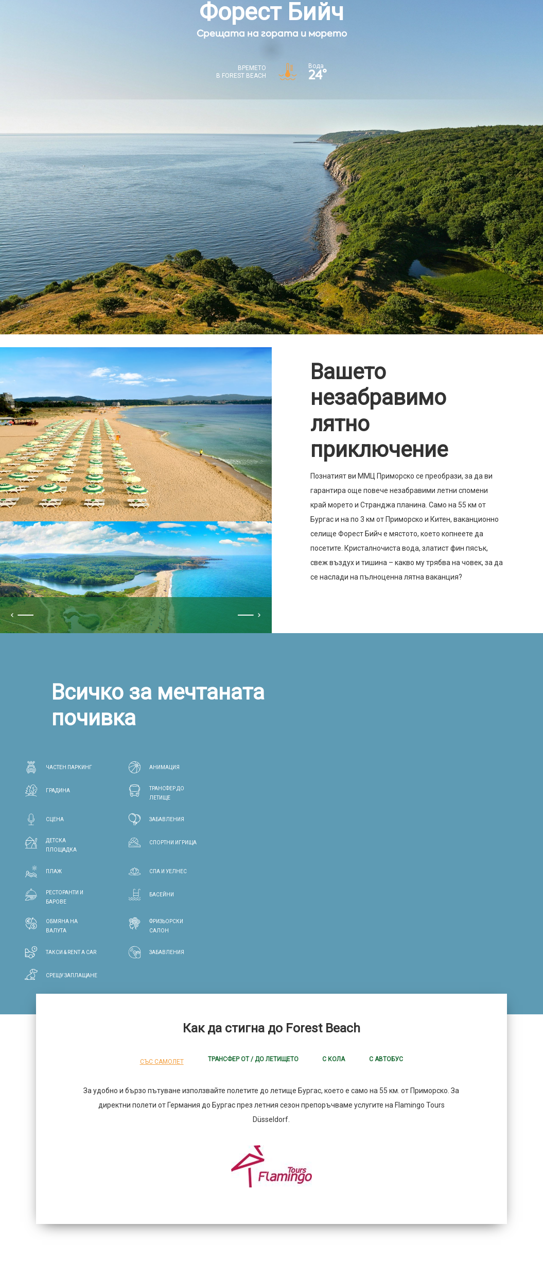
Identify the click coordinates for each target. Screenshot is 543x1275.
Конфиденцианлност (69, 1245)
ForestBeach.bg (143, 1170)
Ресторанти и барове (253, 1170)
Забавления (378, 1170)
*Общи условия (137, 1245)
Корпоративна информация (216, 1245)
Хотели (193, 1170)
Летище (421, 1170)
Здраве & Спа (325, 1170)
